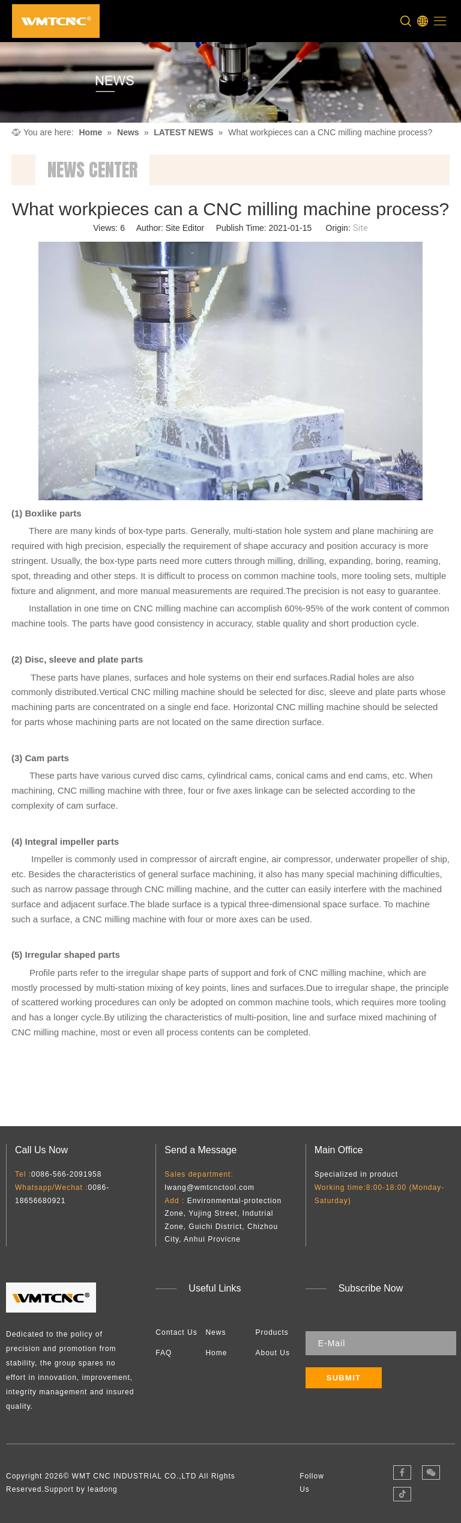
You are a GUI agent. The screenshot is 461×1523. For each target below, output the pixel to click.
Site (360, 228)
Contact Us (176, 1332)
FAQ (163, 1353)
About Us (273, 1353)
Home (216, 1353)
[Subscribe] (344, 1377)
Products (272, 1332)
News (215, 1332)
